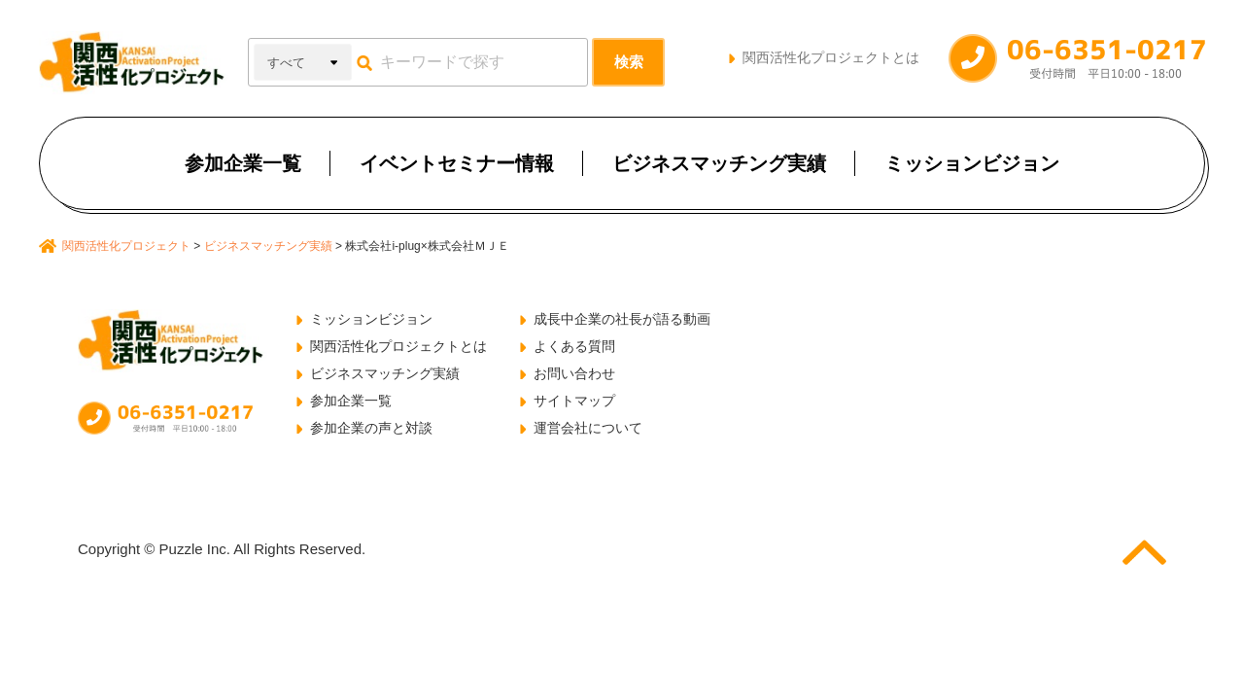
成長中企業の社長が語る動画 (622, 319)
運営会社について (588, 428)
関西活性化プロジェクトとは (831, 57)
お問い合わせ (574, 373)
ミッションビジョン (971, 163)
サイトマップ (574, 400)
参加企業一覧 (243, 163)
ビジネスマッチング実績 (719, 163)
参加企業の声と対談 (371, 428)
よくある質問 (574, 346)
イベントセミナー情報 (457, 163)
